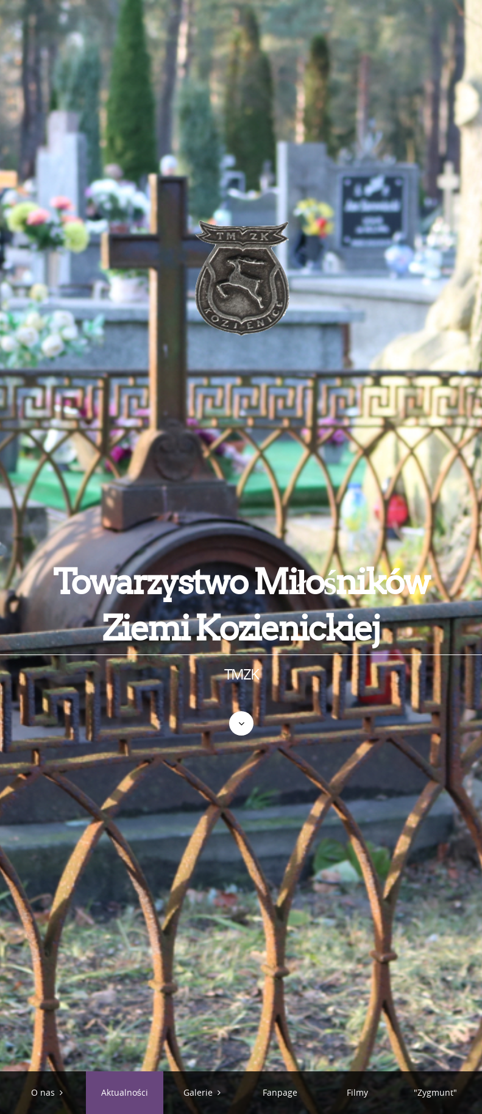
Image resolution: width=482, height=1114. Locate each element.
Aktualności (124, 1092)
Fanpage (280, 1092)
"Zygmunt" (435, 1092)
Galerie (198, 1092)
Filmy (357, 1092)
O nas (43, 1092)
